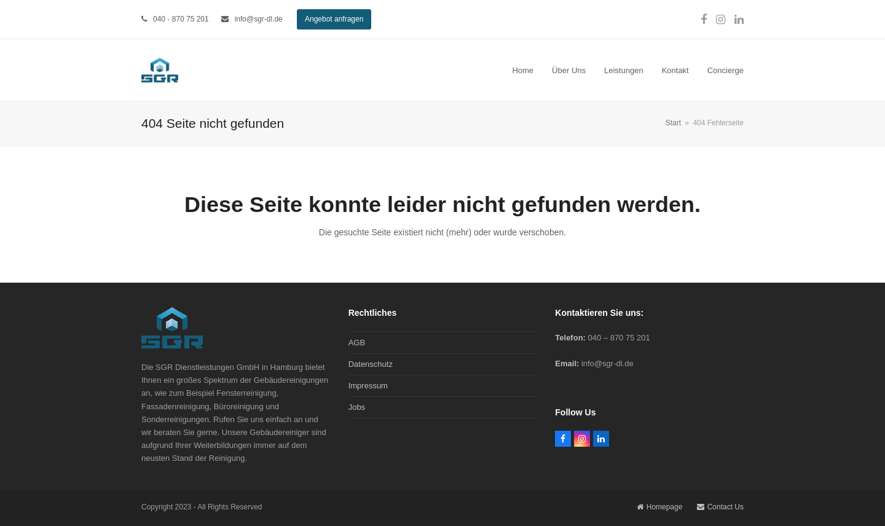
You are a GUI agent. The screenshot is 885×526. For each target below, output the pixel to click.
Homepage (660, 507)
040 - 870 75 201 (181, 19)
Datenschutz (370, 364)
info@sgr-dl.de (259, 19)
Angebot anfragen (334, 19)
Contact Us (720, 507)
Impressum (368, 385)
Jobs (356, 407)
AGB (356, 342)
